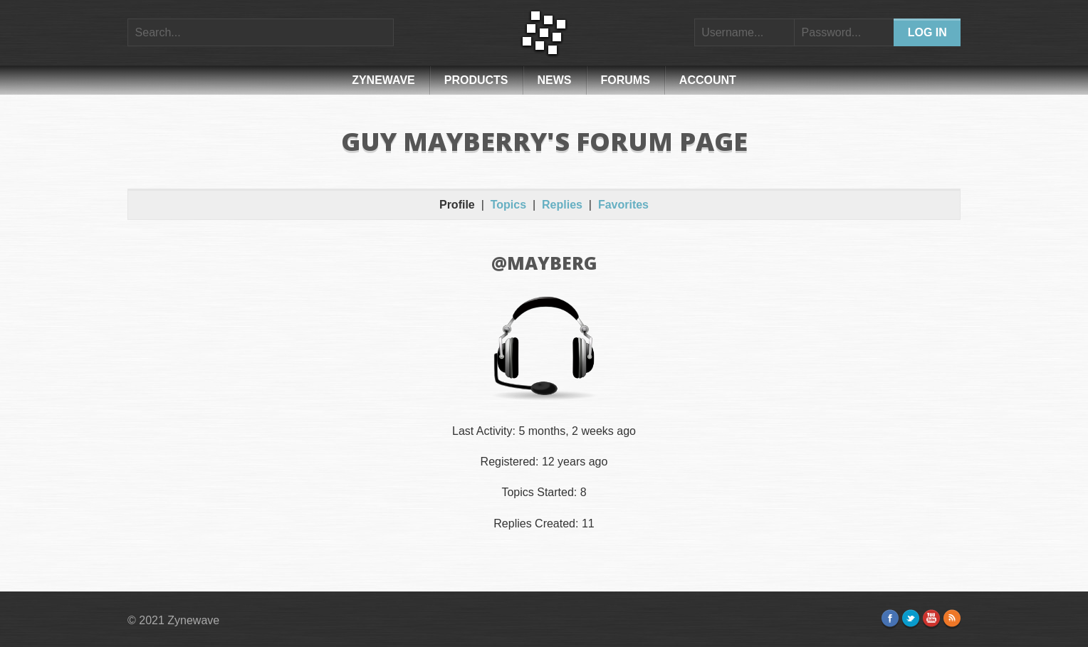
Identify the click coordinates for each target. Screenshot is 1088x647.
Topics (508, 205)
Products (476, 80)
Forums (625, 80)
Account (707, 80)
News (555, 80)
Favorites (623, 205)
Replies (562, 205)
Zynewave (383, 80)
